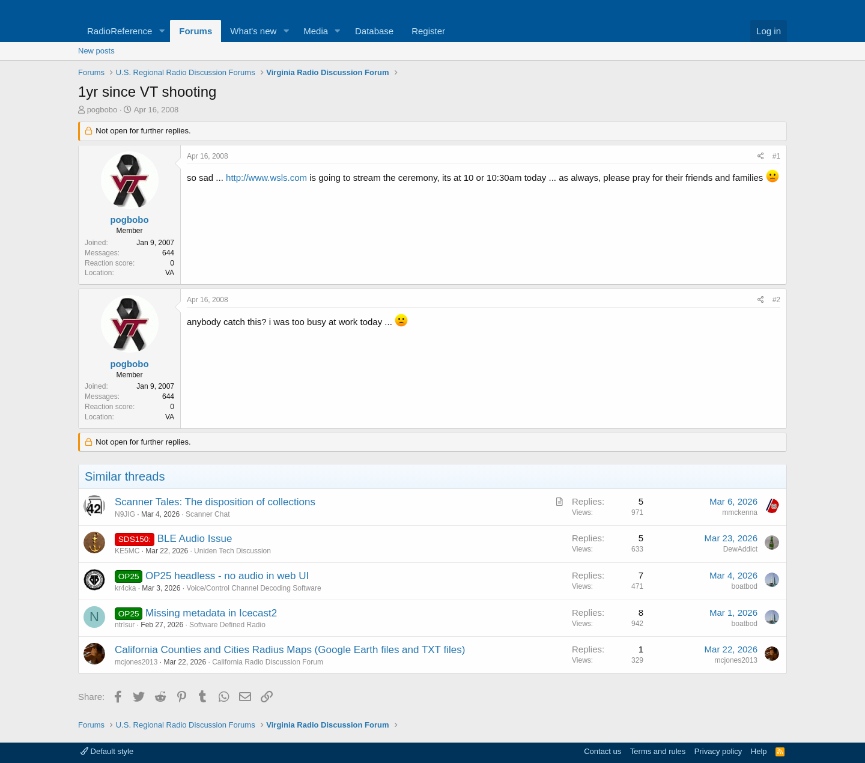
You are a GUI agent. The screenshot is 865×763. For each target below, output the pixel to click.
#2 (776, 300)
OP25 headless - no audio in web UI (227, 576)
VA (169, 273)
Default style (106, 751)
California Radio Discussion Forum (267, 662)
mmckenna (739, 512)
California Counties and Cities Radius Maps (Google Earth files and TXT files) (290, 649)
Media (315, 31)
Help (759, 751)
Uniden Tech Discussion (232, 551)
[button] (161, 31)
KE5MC (127, 551)
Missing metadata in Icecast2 (211, 613)
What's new (253, 31)
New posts (96, 50)
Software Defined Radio (227, 625)
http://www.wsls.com (266, 177)
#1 (776, 156)
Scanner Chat (207, 514)
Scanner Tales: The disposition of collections (215, 502)
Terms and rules (657, 751)
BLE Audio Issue (194, 538)
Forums (195, 31)
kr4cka (125, 588)
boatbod (744, 586)
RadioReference (119, 31)
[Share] (760, 156)
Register (428, 31)
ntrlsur (125, 625)
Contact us (602, 751)
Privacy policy (718, 751)
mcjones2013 (136, 662)
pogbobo (102, 109)
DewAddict (740, 549)
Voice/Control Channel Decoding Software (253, 588)
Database (374, 31)
